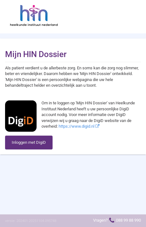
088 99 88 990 (128, 220)
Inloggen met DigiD (29, 142)
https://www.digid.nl (79, 126)
